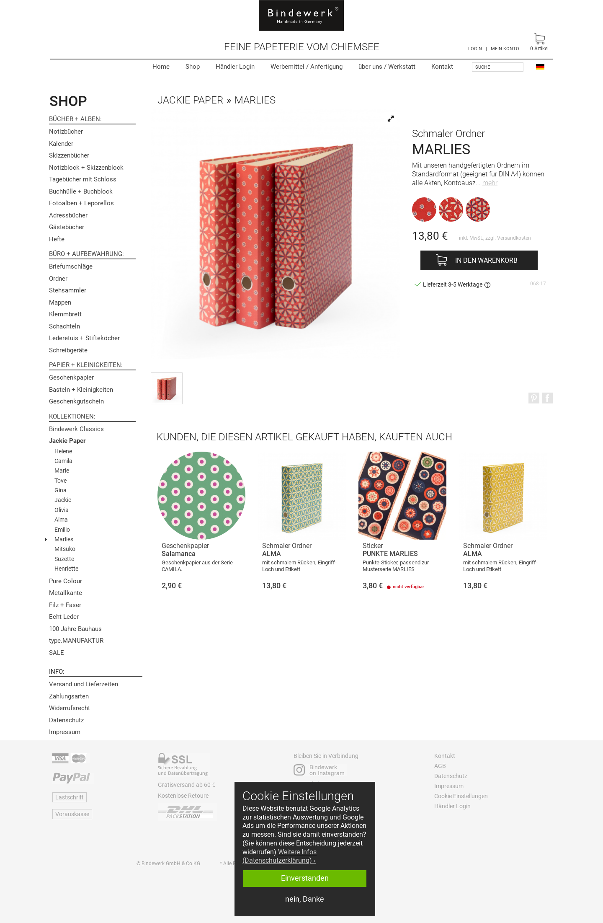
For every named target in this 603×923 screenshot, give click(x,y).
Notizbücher (66, 131)
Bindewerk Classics (76, 429)
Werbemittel (307, 66)
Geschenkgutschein (76, 401)
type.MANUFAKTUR (76, 640)
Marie (61, 470)
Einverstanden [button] (305, 878)
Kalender (61, 143)
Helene (63, 451)
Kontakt (442, 66)
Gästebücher (66, 227)
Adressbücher (68, 215)
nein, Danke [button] (304, 899)
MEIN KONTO (505, 49)
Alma (61, 519)
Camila (63, 461)
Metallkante (65, 593)
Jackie (62, 499)
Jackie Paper (67, 441)
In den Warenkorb (486, 260)
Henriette (66, 568)
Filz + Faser (65, 605)
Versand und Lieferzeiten (83, 684)
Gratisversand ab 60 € (186, 784)
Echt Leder (64, 617)
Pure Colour (65, 581)
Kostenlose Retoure (183, 795)
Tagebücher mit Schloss (82, 179)
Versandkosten (514, 238)
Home (161, 66)
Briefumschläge (71, 266)
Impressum (64, 732)
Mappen (60, 302)
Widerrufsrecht (69, 708)
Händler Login (235, 66)
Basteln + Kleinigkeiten (81, 389)
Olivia (61, 510)
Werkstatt (386, 66)
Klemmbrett (65, 314)
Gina (60, 490)
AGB (440, 766)
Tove (60, 480)
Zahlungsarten (69, 696)
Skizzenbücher (69, 155)
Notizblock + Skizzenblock (86, 167)
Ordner (58, 278)
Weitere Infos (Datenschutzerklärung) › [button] (279, 856)
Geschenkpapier (71, 377)
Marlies (63, 539)
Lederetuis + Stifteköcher (84, 338)
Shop (193, 66)
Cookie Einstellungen (461, 796)
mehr (489, 183)
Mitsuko (64, 549)
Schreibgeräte (68, 350)
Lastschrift (69, 797)
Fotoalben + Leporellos (81, 203)
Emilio (62, 529)
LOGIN (475, 49)
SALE (56, 653)
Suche (482, 67)
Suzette (64, 559)
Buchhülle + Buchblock (81, 191)
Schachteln (64, 326)
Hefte (56, 239)
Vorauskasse (72, 814)
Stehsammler (67, 290)
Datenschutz (66, 720)
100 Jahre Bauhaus (75, 629)
